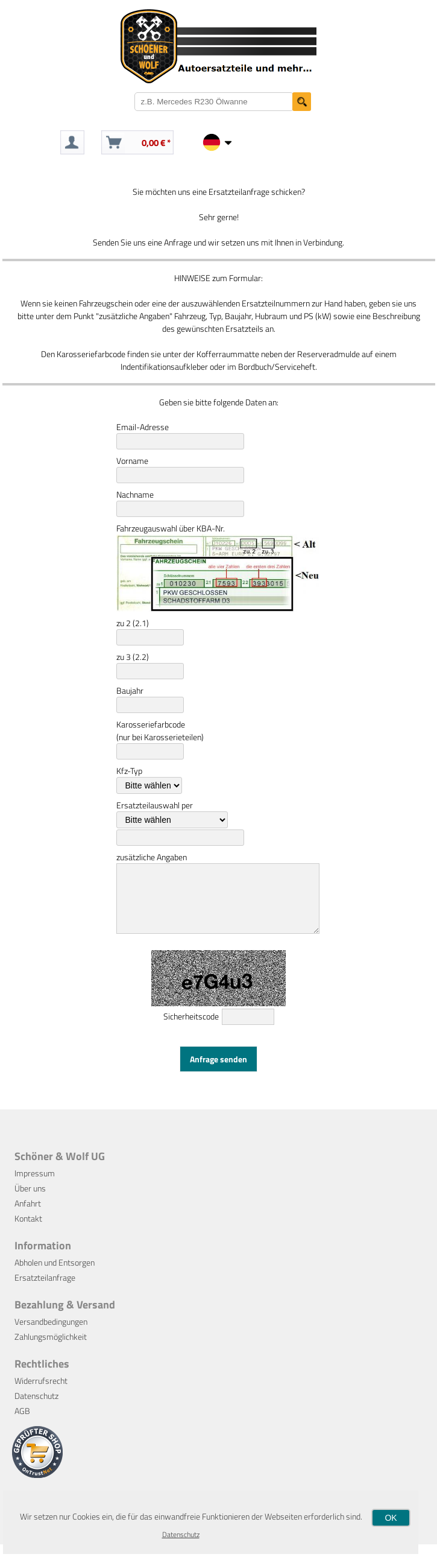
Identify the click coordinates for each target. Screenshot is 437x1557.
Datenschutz (36, 1408)
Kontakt (28, 1231)
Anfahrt (27, 1216)
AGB (22, 1423)
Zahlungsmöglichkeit (50, 1349)
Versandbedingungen (50, 1334)
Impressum (34, 1185)
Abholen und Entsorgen (54, 1275)
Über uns (30, 1200)
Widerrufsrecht (41, 1393)
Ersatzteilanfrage (44, 1290)
